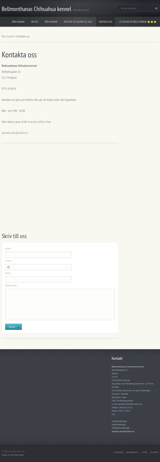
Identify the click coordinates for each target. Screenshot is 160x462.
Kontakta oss (105, 21)
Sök (155, 8)
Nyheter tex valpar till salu (78, 21)
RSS (145, 452)
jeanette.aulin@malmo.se (15, 133)
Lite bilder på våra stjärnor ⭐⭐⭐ (138, 21)
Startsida (119, 452)
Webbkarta (133, 452)
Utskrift (155, 452)
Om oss (34, 21)
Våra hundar (18, 21)
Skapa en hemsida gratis (13, 455)
